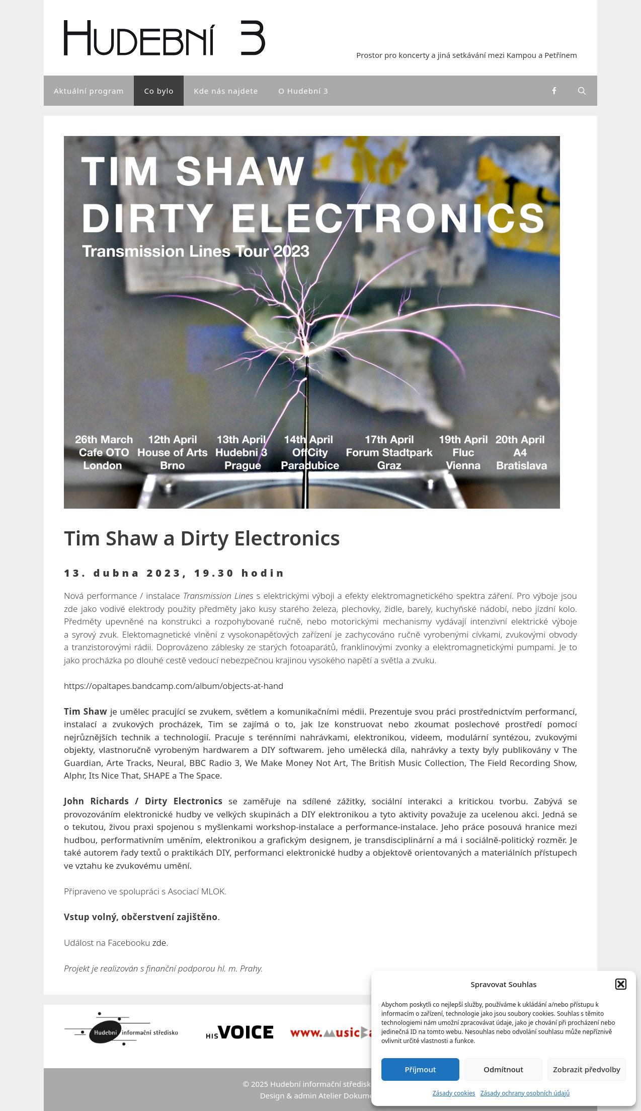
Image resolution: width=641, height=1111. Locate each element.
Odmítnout (503, 1069)
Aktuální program (89, 91)
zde (159, 942)
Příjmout (420, 1069)
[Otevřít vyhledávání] (582, 91)
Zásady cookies (454, 1093)
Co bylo (159, 91)
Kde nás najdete (226, 91)
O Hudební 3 (303, 91)
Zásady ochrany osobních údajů (525, 1093)
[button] (621, 984)
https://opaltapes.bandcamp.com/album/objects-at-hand (173, 685)
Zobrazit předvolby (586, 1069)
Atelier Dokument (349, 1095)
